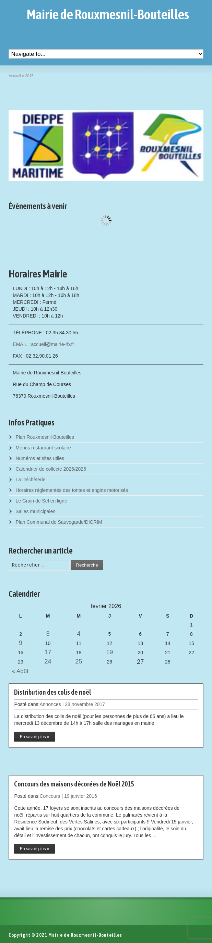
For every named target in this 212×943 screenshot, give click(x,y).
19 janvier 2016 (80, 796)
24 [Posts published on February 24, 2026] (47, 661)
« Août (18, 671)
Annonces (50, 704)
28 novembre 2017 (85, 704)
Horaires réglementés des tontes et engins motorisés (71, 490)
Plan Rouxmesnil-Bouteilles (44, 437)
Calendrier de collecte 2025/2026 (50, 469)
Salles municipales (35, 511)
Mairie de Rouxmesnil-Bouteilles (108, 14)
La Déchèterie (30, 479)
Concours (49, 796)
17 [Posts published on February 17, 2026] (47, 652)
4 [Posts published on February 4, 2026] (78, 633)
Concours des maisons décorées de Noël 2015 (74, 784)
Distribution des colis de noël (52, 692)
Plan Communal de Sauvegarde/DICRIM (58, 522)
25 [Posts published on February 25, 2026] (78, 661)
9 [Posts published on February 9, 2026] (20, 643)
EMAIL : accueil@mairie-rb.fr (43, 344)
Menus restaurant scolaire (43, 447)
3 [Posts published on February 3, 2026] (48, 633)
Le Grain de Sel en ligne (41, 501)
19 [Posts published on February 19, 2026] (109, 652)
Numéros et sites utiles (39, 458)
